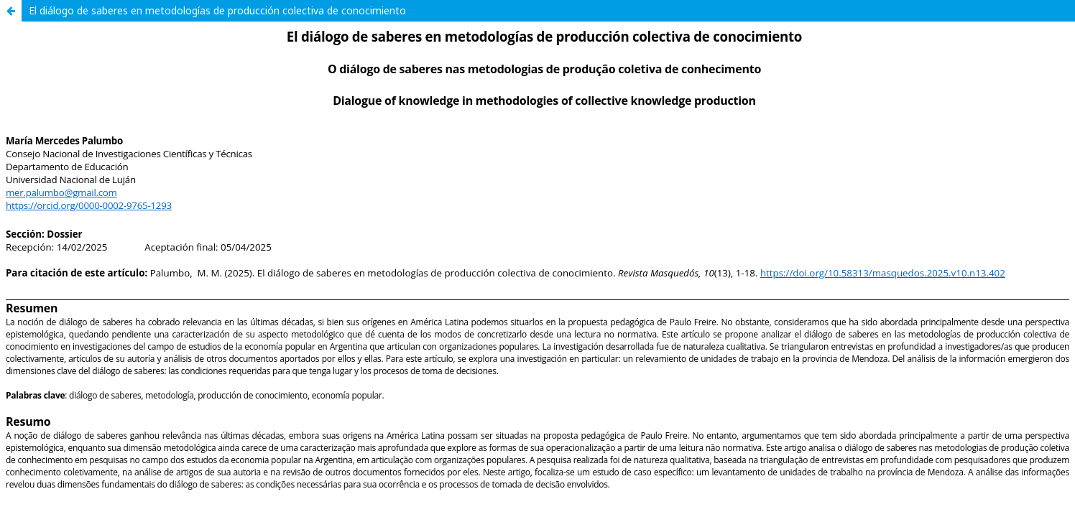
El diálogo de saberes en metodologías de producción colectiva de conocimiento (217, 10)
